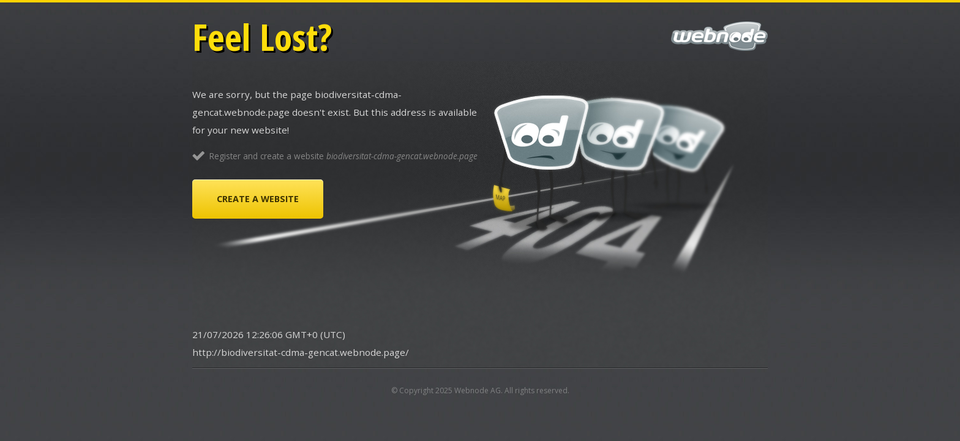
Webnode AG (477, 390)
